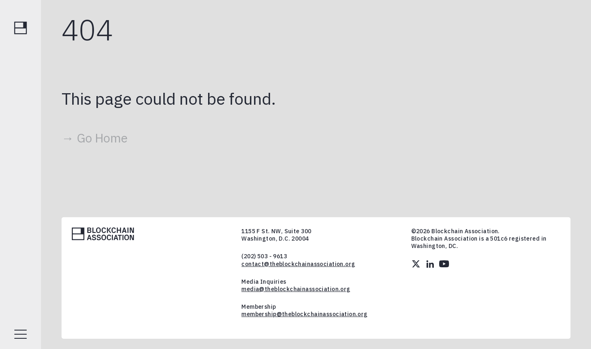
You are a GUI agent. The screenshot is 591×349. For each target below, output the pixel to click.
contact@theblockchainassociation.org (298, 264)
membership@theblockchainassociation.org (304, 314)
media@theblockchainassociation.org (295, 289)
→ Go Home (95, 138)
